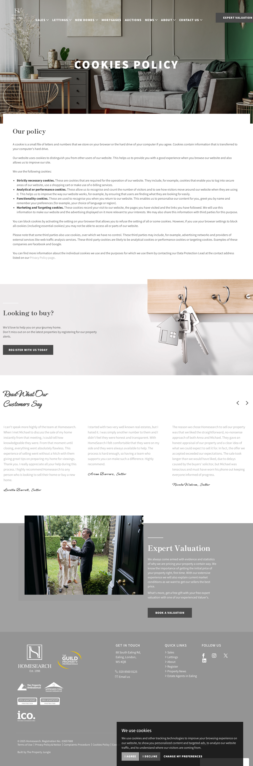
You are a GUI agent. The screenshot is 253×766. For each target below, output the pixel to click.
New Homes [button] (76, 17)
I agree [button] (130, 756)
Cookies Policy (101, 744)
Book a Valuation (169, 613)
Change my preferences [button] (183, 756)
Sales (169, 652)
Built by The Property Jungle (34, 752)
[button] (238, 403)
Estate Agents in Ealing (181, 676)
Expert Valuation (223, 17)
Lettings (171, 657)
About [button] (158, 17)
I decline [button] (150, 756)
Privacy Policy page (42, 258)
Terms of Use (24, 744)
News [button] (141, 17)
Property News (175, 671)
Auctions (123, 17)
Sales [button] (31, 17)
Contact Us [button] (180, 17)
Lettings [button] (51, 17)
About (170, 662)
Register (171, 666)
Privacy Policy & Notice (48, 744)
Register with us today (28, 350)
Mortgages (101, 17)
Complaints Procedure (77, 744)
